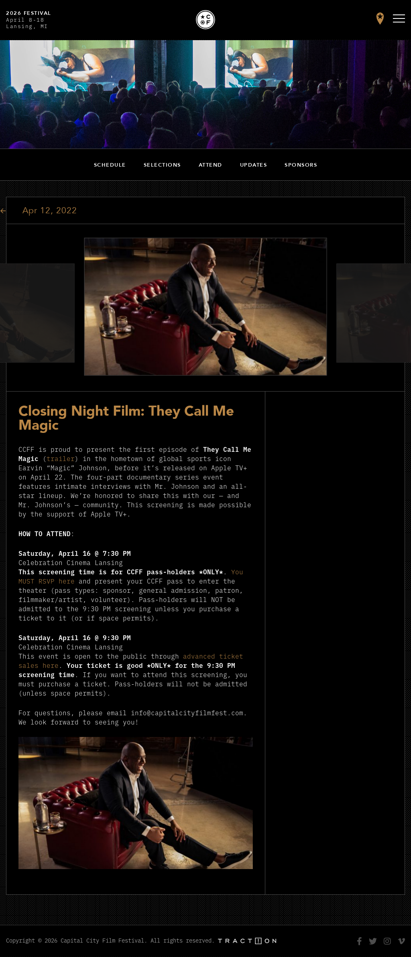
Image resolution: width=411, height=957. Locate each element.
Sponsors (301, 165)
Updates (253, 165)
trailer (61, 458)
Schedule (110, 165)
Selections (162, 165)
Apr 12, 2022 (49, 210)
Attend (210, 165)
